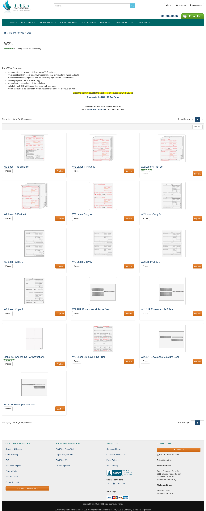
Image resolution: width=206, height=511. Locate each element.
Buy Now (60, 171)
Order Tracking (12, 454)
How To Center (12, 477)
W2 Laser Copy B (151, 214)
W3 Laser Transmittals (16, 166)
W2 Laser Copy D (82, 261)
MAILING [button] (105, 23)
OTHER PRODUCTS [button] (123, 23)
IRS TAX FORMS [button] (68, 23)
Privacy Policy (12, 471)
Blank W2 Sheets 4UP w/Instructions (24, 357)
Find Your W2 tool (96, 109)
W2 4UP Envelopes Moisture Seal (160, 357)
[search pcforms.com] (132, 5)
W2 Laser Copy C (13, 261)
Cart (169, 5)
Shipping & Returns (14, 449)
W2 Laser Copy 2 (13, 309)
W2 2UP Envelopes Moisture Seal (91, 309)
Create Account (12, 482)
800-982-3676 (169, 16)
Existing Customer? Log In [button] (27, 488)
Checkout (181, 5)
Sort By (197, 127)
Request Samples (13, 466)
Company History (114, 449)
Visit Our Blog (112, 466)
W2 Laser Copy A (82, 214)
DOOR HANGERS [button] (47, 23)
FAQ (7, 460)
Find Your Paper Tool (65, 449)
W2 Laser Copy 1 (150, 261)
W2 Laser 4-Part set (83, 166)
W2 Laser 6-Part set (152, 166)
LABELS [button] (12, 23)
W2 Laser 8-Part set (15, 214)
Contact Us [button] (179, 450)
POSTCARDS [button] (28, 23)
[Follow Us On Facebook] (109, 483)
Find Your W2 (62, 460)
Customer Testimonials (116, 454)
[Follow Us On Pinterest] (119, 483)
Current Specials (63, 466)
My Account (196, 5)
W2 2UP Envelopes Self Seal (157, 309)
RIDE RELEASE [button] (88, 23)
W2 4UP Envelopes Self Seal (20, 404)
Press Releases (113, 460)
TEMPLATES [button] (143, 23)
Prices (8, 171)
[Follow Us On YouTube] (113, 483)
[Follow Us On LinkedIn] (124, 483)
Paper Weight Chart (64, 454)
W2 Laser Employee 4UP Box (88, 357)
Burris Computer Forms (113, 504)
